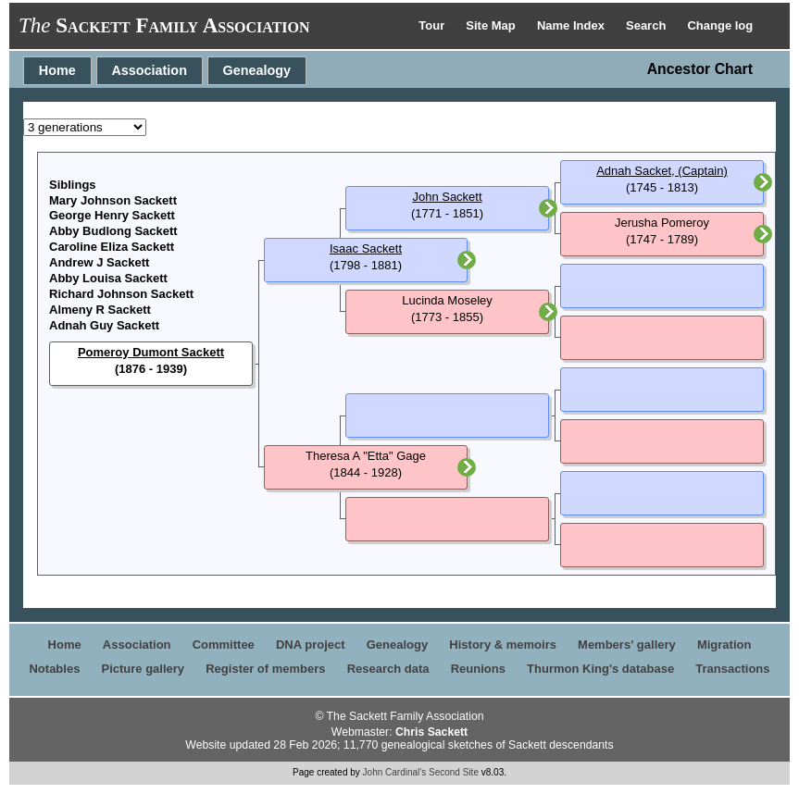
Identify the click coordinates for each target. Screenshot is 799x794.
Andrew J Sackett (99, 262)
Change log (720, 25)
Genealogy (257, 70)
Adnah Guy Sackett (104, 325)
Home (57, 70)
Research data (388, 669)
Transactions (732, 669)
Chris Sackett (431, 732)
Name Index (572, 25)
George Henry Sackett (112, 215)
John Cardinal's (395, 772)
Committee (224, 644)
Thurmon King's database (600, 669)
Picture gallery (143, 669)
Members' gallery (627, 644)
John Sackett (446, 197)
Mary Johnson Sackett (113, 200)
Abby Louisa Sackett (108, 278)
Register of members (265, 669)
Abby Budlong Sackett (113, 231)
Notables (54, 669)
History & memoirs (502, 644)
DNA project (310, 644)
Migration (724, 644)
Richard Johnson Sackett (121, 294)
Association (149, 70)
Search (647, 25)
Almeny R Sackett (100, 309)
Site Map (492, 25)
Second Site (454, 772)
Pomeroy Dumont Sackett (151, 352)
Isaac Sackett (366, 248)
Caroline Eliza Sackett (111, 247)
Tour (433, 25)
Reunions (478, 669)
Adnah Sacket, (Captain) (662, 171)
